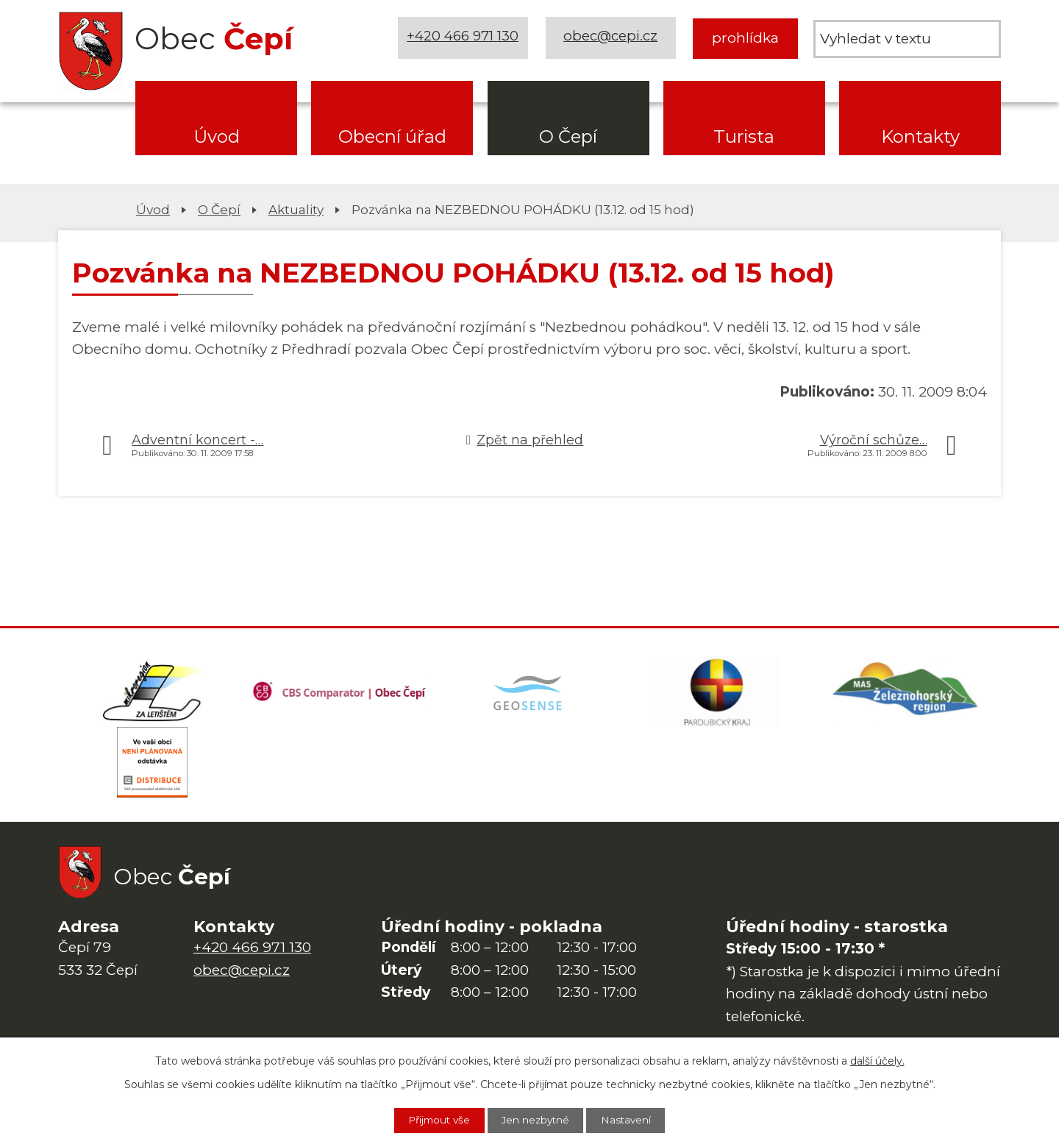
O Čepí (568, 136)
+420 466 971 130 (464, 37)
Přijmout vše (435, 1119)
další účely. (877, 1060)
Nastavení (631, 1119)
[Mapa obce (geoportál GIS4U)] (529, 693)
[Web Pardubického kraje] (718, 693)
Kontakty (920, 136)
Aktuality (296, 209)
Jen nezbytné (537, 1119)
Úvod (216, 136)
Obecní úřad (392, 136)
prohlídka (745, 37)
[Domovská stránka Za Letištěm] (152, 693)
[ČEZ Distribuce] (152, 766)
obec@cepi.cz (611, 37)
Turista (743, 136)
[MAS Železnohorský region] (907, 693)
